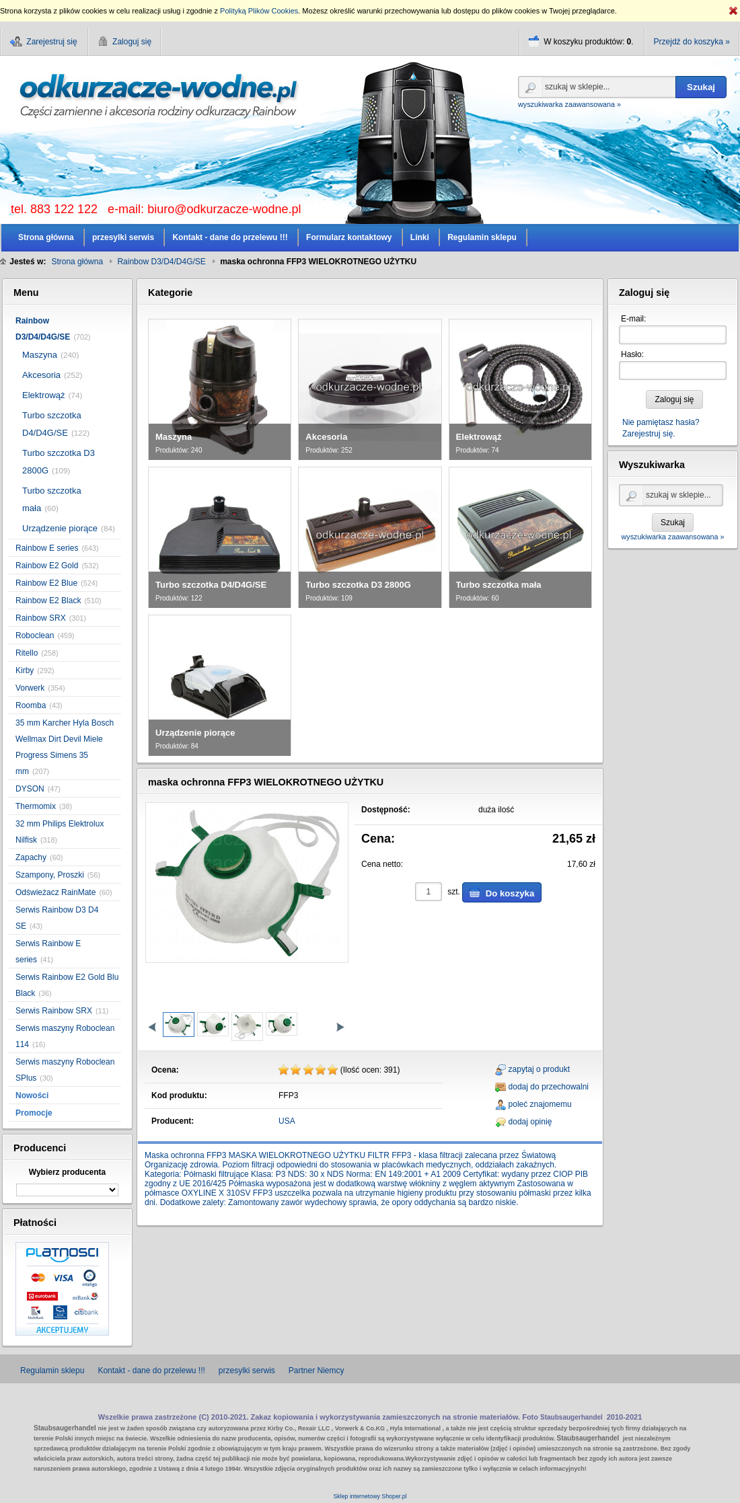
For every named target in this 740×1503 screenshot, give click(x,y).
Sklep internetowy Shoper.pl (369, 1497)
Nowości (31, 1095)
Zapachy (30, 857)
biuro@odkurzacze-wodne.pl (224, 209)
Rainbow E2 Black (48, 600)
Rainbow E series (46, 548)
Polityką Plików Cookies (259, 11)
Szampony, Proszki (49, 875)
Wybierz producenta (67, 1172)
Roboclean (34, 635)
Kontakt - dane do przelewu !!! (151, 1370)
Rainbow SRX (40, 618)
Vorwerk (29, 688)
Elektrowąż (43, 395)
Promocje (33, 1113)
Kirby (24, 670)
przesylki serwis (247, 1370)
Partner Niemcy (316, 1370)
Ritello (26, 653)
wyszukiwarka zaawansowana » (569, 104)
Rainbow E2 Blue (46, 583)
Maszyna (39, 355)
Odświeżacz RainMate (55, 892)
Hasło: (632, 354)
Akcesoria (41, 375)
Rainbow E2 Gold (46, 565)
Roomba (30, 705)
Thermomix (35, 806)
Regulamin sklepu (52, 1370)
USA (287, 1121)
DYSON (29, 789)
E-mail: (633, 318)
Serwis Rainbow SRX (53, 1010)
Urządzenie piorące (60, 528)
